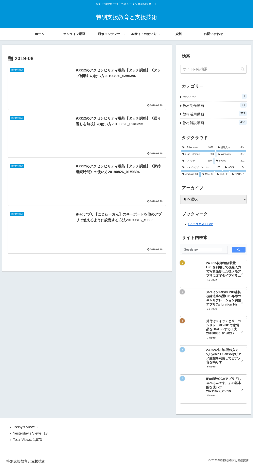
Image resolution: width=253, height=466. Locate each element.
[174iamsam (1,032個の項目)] (198, 148)
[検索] (203, 250)
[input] (213, 69)
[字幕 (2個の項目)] (222, 174)
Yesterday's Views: (28, 433)
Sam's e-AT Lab (200, 224)
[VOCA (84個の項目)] (234, 168)
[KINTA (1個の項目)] (238, 174)
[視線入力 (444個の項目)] (231, 148)
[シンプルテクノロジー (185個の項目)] (201, 168)
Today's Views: (25, 427)
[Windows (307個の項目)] (231, 154)
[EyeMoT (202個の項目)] (230, 161)
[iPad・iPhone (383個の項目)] (198, 154)
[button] (242, 69)
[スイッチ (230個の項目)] (197, 161)
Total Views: (23, 440)
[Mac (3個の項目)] (207, 174)
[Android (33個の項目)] (190, 174)
